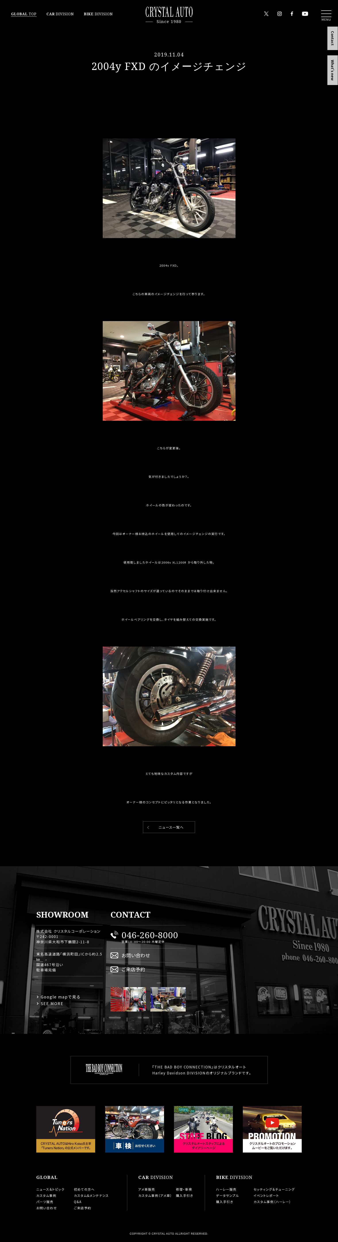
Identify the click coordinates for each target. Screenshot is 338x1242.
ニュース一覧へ (171, 827)
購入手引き (184, 1195)
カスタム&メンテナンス (91, 1195)
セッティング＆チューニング (274, 1189)
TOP (24, 14)
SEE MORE (52, 1003)
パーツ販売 (45, 1201)
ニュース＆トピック (50, 1189)
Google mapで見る (61, 997)
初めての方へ (84, 1189)
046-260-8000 (150, 935)
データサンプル (227, 1195)
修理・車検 (184, 1189)
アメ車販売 (146, 1189)
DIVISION (60, 14)
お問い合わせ (136, 955)
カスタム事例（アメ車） (155, 1195)
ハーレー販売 (226, 1189)
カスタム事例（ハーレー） (272, 1201)
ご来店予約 (133, 969)
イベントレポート (266, 1195)
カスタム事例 (46, 1195)
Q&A (78, 1201)
